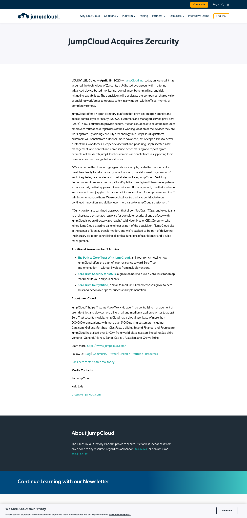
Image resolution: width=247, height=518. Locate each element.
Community (100, 354)
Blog (88, 354)
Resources (151, 354)
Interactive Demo (198, 16)
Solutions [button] (110, 16)
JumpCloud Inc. (134, 80)
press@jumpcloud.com (86, 394)
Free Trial (221, 16)
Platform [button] (127, 16)
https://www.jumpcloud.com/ (106, 346)
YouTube (137, 354)
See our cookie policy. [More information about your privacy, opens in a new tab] (120, 514)
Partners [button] (157, 16)
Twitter (113, 354)
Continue (227, 510)
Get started (141, 449)
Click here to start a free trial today (93, 362)
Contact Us (199, 4)
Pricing (143, 16)
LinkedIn (125, 354)
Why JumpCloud (89, 16)
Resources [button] (175, 16)
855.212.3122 (80, 454)
